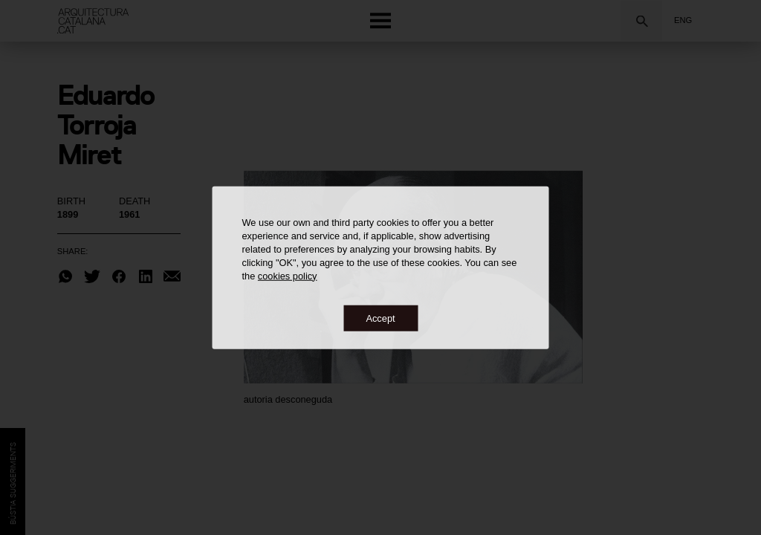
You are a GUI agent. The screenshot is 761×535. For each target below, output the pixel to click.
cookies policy (287, 275)
